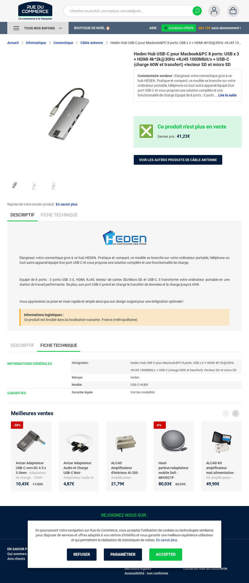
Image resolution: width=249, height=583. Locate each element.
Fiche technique (59, 214)
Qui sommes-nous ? (22, 554)
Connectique (63, 43)
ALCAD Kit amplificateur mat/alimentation (220, 468)
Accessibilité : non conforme (146, 573)
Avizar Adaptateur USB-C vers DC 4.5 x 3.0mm (31, 468)
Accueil (13, 43)
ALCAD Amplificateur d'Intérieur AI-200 (125, 468)
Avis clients (16, 559)
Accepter (166, 554)
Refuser (81, 554)
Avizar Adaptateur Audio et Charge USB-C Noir (77, 468)
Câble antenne (91, 43)
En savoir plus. (167, 540)
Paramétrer (122, 554)
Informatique (36, 43)
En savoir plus (66, 204)
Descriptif (22, 345)
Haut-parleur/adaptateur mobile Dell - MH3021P (173, 470)
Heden (134, 377)
